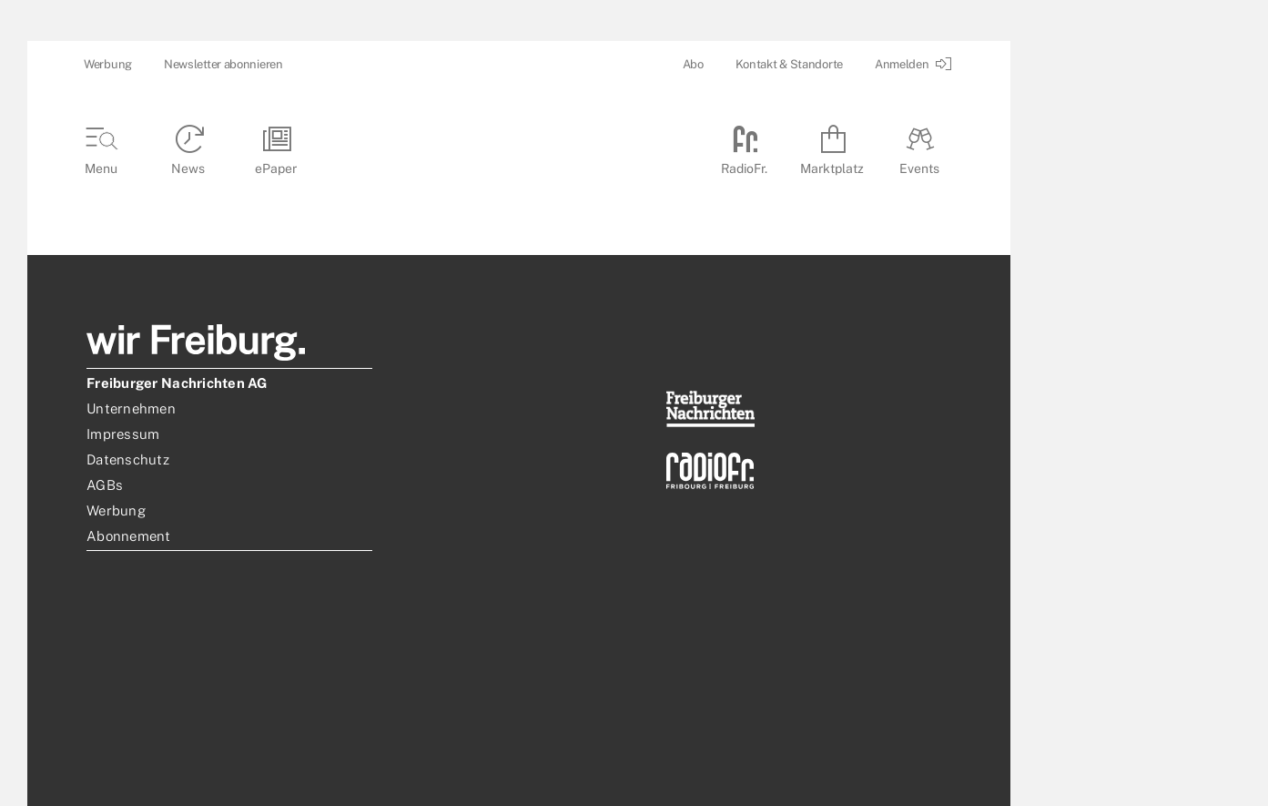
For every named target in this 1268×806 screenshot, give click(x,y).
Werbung (108, 64)
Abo (693, 64)
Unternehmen (131, 408)
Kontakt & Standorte (789, 64)
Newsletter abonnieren (223, 64)
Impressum (122, 434)
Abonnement (128, 536)
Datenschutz (127, 459)
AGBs (104, 485)
